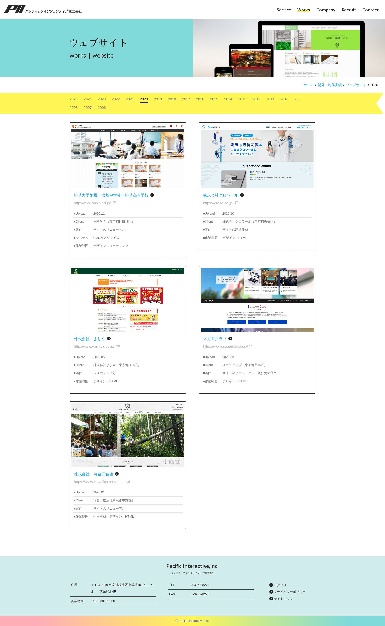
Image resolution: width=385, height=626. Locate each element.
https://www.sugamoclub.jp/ (225, 346)
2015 (214, 99)
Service (284, 10)
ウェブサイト (356, 85)
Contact (370, 10)
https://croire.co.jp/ (218, 203)
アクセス (280, 585)
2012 (256, 99)
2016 (200, 99)
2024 (88, 99)
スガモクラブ (215, 339)
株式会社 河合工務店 (93, 474)
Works (303, 10)
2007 (88, 108)
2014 (228, 99)
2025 (74, 99)
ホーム (308, 85)
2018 (172, 99)
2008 (74, 108)
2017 (186, 99)
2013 (242, 99)
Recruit (349, 10)
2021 (130, 99)
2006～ (103, 108)
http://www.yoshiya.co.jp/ (94, 346)
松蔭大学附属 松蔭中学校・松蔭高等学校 (111, 195)
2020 (144, 99)
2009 (298, 99)
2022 (116, 99)
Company (325, 10)
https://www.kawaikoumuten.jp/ (99, 482)
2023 (102, 99)
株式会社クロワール (220, 195)
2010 (284, 99)
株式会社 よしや (89, 339)
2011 (270, 99)
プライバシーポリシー (290, 592)
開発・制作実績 (330, 85)
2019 (158, 99)
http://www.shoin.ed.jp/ (92, 203)
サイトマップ (283, 598)
